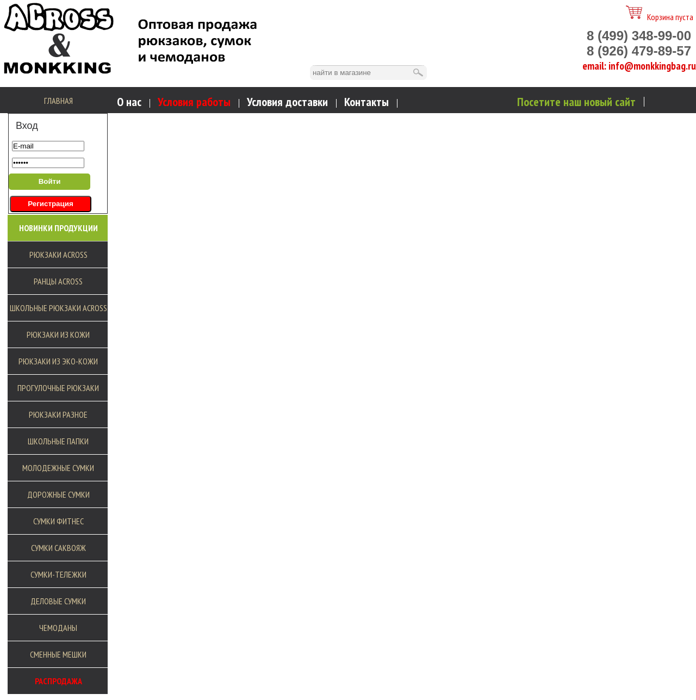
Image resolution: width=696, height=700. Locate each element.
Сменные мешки (58, 654)
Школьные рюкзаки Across (58, 307)
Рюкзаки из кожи (58, 334)
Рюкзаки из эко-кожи (58, 361)
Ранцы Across (58, 281)
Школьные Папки (58, 441)
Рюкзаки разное (58, 414)
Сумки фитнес (58, 521)
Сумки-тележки (58, 574)
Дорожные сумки (58, 494)
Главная (58, 100)
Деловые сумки (58, 601)
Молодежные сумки (58, 467)
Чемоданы (58, 627)
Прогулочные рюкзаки (58, 387)
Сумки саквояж (58, 547)
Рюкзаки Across (58, 254)
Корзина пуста (659, 16)
